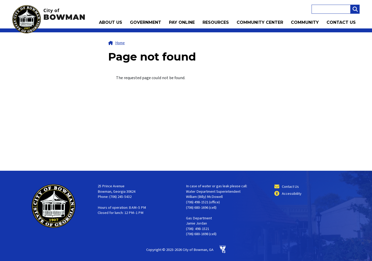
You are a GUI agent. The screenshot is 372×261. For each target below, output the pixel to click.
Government (145, 22)
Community (305, 22)
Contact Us (341, 22)
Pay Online (182, 22)
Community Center (260, 22)
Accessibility (291, 193)
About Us (110, 22)
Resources (216, 22)
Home (120, 43)
